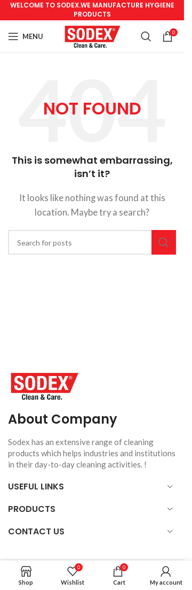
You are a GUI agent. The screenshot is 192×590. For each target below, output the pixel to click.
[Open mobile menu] (26, 36)
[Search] (146, 36)
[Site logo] (92, 35)
